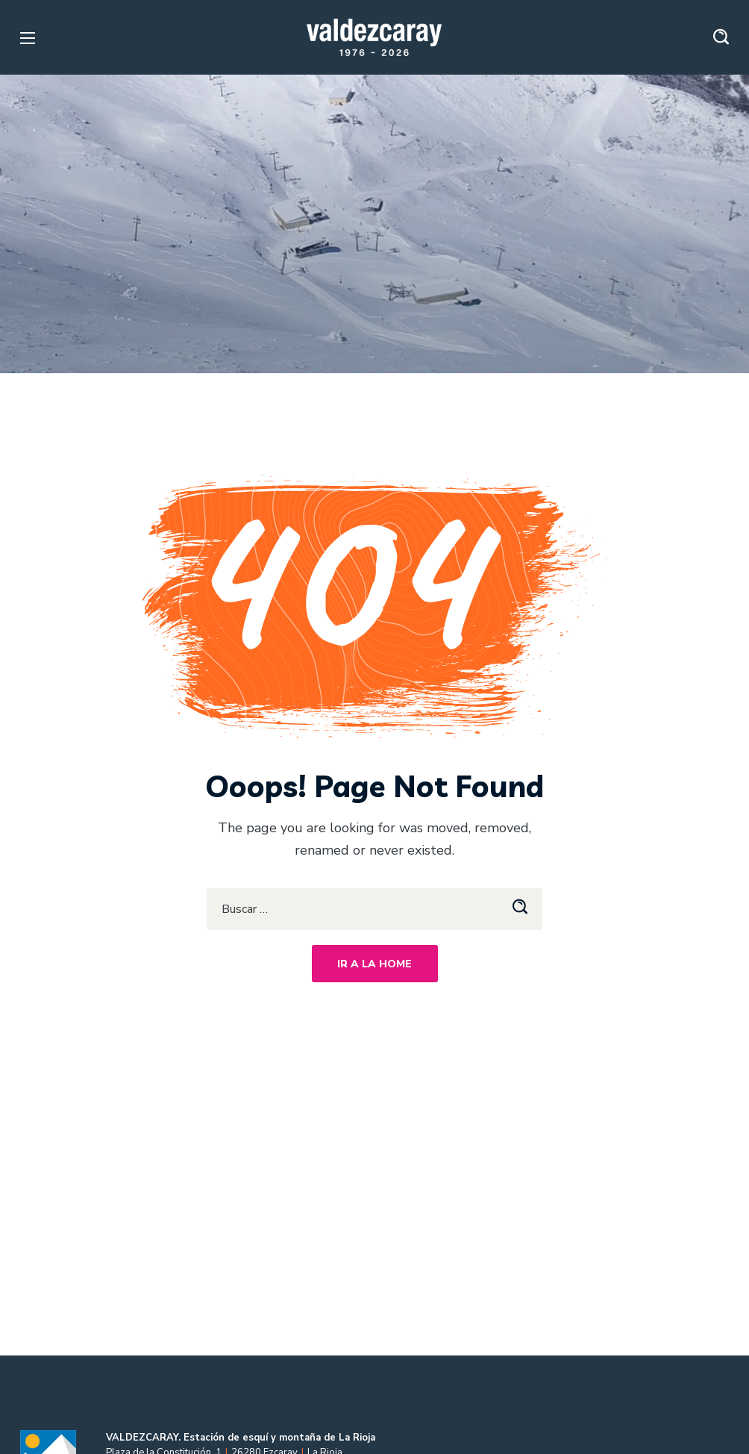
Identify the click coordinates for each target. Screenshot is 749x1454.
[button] (721, 37)
